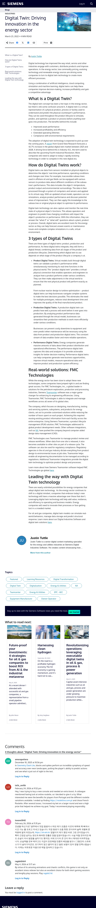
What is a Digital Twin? (14, 55)
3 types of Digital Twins (14, 67)
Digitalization (36, 585)
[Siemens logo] (15, 3)
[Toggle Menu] (4, 3)
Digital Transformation (64, 579)
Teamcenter (51, 392)
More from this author (40, 553)
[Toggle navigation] (88, 9)
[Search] (91, 3)
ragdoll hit (47, 873)
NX (37, 430)
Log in (82, 3)
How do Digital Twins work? (13, 61)
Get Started (74, 612)
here (52, 470)
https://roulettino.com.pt (61, 800)
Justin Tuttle (36, 56)
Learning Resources (35, 579)
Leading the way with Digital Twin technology (14, 79)
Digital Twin (15, 585)
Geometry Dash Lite (26, 765)
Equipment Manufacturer (21, 598)
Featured (14, 579)
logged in (20, 892)
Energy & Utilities (58, 585)
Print (46, 42)
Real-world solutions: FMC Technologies (13, 72)
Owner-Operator (48, 598)
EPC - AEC (58, 592)
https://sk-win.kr (42, 832)
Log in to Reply (22, 776)
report (49, 143)
